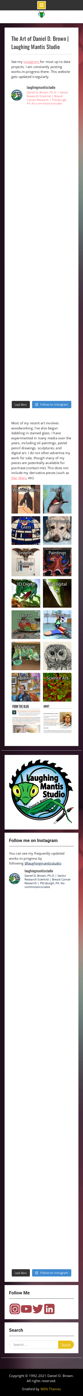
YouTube (26, 1309)
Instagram (15, 1309)
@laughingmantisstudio (43, 863)
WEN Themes (51, 1389)
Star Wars (18, 478)
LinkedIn (49, 1309)
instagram (31, 61)
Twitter (38, 1309)
